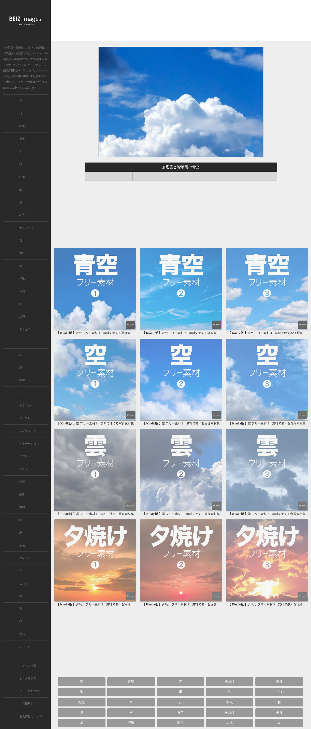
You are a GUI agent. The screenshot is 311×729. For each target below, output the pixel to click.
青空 (30, 59)
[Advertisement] (181, 20)
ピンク (23, 583)
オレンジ (25, 557)
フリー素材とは (29, 690)
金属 (22, 291)
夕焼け (230, 681)
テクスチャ (26, 227)
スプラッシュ (27, 430)
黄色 (22, 545)
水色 (22, 634)
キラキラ (25, 329)
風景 (22, 138)
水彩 (22, 316)
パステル (25, 646)
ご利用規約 (26, 703)
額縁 (22, 380)
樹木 (229, 723)
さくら (279, 691)
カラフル (25, 405)
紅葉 (82, 702)
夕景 (279, 681)
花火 (180, 702)
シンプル (25, 418)
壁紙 (22, 494)
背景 (22, 481)
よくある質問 (27, 678)
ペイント (25, 469)
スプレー (25, 456)
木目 (22, 253)
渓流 (131, 723)
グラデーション (29, 443)
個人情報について (30, 716)
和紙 (22, 278)
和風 (229, 702)
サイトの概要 (27, 665)
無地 (22, 507)
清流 (180, 723)
